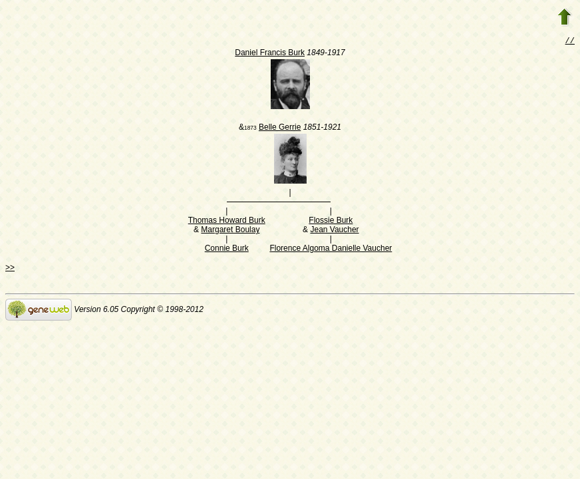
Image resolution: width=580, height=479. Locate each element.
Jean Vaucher (334, 231)
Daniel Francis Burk (270, 54)
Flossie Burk (331, 221)
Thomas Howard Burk (226, 221)
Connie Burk (227, 249)
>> (10, 268)
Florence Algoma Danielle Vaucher (330, 249)
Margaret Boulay (230, 231)
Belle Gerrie (280, 128)
